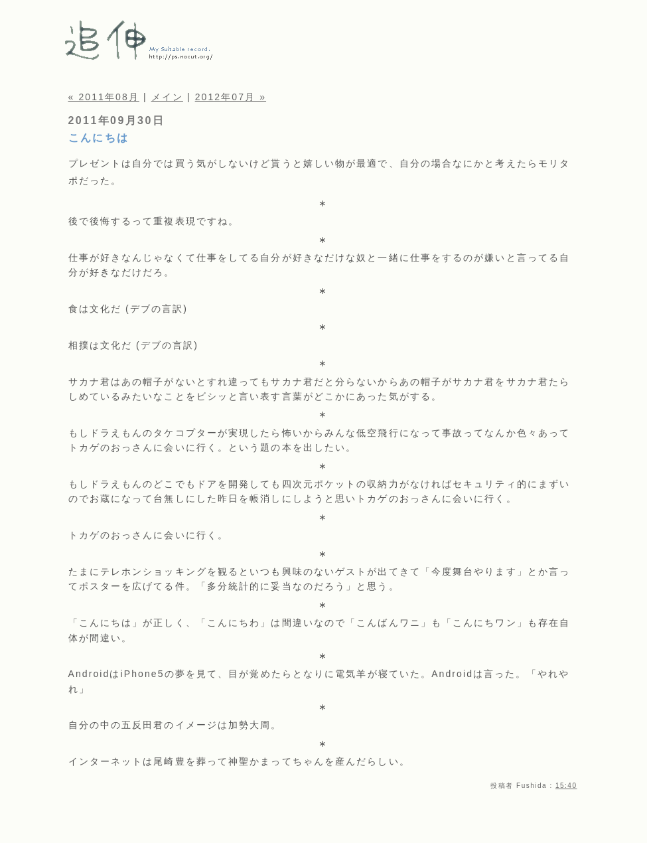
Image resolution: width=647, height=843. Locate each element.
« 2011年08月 (103, 97)
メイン (167, 97)
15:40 (566, 785)
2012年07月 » (230, 97)
